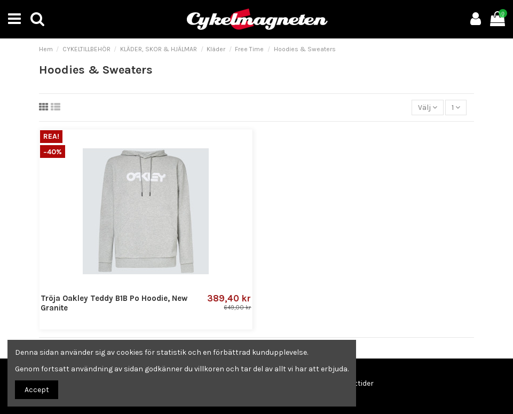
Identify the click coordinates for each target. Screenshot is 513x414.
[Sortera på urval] (428, 107)
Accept (37, 389)
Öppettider (355, 383)
